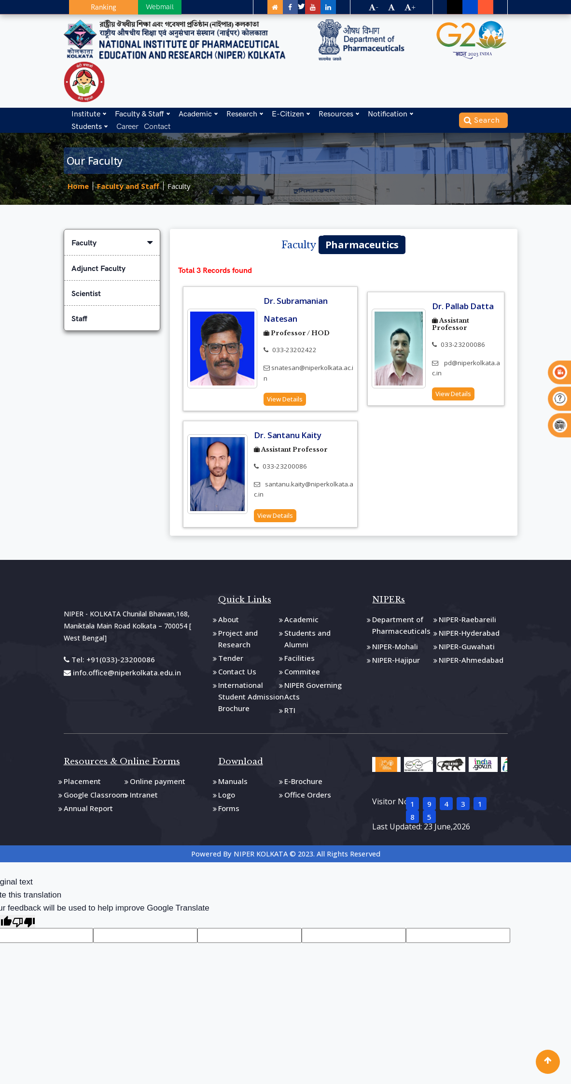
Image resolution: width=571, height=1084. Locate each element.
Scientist (86, 294)
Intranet (144, 797)
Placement (82, 784)
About (228, 622)
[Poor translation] (23, 924)
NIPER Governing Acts (313, 693)
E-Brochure (303, 784)
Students (86, 124)
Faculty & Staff (139, 112)
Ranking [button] (93, 7)
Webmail (138, 6)
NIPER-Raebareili (467, 622)
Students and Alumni (307, 641)
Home (78, 186)
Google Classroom (95, 797)
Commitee (302, 674)
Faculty (179, 186)
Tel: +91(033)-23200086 (109, 662)
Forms (228, 811)
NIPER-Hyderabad (469, 636)
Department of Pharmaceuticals (401, 628)
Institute (85, 112)
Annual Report (88, 811)
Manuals (233, 784)
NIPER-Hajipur (396, 663)
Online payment (157, 784)
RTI (289, 713)
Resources (336, 112)
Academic (195, 112)
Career (127, 124)
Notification (387, 112)
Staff (79, 319)
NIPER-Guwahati (467, 649)
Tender (230, 661)
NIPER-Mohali (395, 649)
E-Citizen (288, 112)
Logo (226, 797)
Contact (157, 124)
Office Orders (307, 797)
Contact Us (237, 674)
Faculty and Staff (128, 186)
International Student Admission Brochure (251, 699)
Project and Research (238, 641)
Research (241, 112)
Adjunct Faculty (98, 268)
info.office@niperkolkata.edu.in (122, 675)
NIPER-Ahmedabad (471, 663)
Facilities (299, 661)
